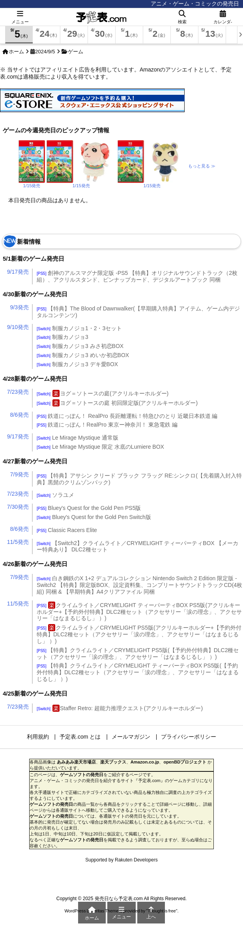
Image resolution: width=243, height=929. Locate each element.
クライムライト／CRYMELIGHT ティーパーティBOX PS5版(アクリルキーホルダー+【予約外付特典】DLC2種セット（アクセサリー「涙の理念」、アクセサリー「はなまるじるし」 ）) (139, 612)
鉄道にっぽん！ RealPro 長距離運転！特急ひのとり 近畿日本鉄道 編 (127, 416)
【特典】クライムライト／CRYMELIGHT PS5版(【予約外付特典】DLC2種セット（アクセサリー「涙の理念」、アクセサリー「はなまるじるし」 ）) (138, 653)
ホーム (16, 52)
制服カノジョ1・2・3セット (79, 328)
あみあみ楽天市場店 (76, 762)
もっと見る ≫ (201, 166)
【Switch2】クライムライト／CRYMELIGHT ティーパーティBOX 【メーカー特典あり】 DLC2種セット (137, 546)
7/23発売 (18, 392)
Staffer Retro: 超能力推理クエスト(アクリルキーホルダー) (120, 708)
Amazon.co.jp (145, 762)
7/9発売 (19, 474)
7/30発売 (18, 507)
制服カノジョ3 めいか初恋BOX (83, 355)
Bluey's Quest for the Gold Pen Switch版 (94, 517)
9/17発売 (18, 272)
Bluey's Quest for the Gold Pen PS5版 (89, 508)
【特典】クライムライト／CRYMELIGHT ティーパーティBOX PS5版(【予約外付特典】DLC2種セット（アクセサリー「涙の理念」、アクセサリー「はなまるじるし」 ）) (138, 672)
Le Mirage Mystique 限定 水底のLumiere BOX (100, 447)
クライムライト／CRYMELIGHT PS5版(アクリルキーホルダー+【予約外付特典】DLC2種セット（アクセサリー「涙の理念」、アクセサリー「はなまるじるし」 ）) (139, 634)
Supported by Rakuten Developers (121, 860)
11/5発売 (18, 542)
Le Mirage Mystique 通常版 (77, 437)
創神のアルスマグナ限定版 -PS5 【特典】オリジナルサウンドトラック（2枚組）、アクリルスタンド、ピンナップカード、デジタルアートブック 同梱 (137, 276)
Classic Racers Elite (67, 530)
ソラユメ (55, 495)
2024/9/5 (45, 52)
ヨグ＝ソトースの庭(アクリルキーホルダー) (102, 393)
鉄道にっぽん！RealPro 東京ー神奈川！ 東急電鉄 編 (107, 424)
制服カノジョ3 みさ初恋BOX (80, 346)
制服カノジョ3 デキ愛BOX (77, 364)
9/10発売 (18, 327)
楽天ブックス (113, 762)
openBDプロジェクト (184, 762)
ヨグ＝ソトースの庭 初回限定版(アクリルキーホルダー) (117, 403)
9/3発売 (19, 307)
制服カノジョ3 (62, 337)
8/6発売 (19, 415)
